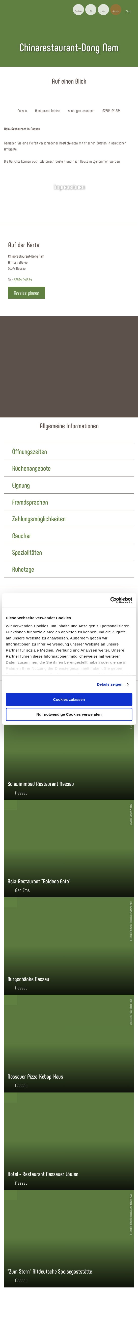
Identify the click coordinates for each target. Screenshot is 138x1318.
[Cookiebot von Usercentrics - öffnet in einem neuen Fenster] (110, 600)
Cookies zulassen (69, 699)
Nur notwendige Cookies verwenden (68, 714)
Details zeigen (109, 684)
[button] (90, 9)
